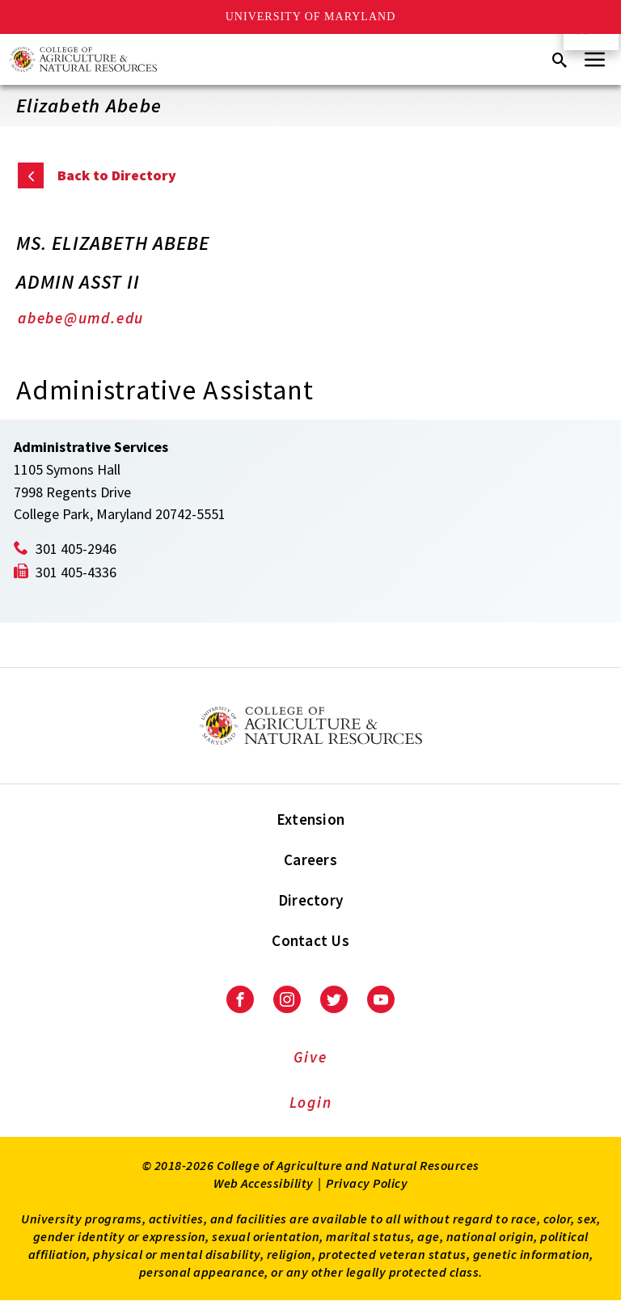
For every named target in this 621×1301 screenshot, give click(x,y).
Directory (310, 900)
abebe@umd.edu (81, 317)
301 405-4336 (76, 572)
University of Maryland (311, 17)
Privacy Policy (367, 1183)
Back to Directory (116, 175)
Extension (310, 819)
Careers (310, 859)
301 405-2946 (76, 548)
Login (310, 1102)
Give (310, 1057)
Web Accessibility (263, 1183)
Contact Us (310, 940)
